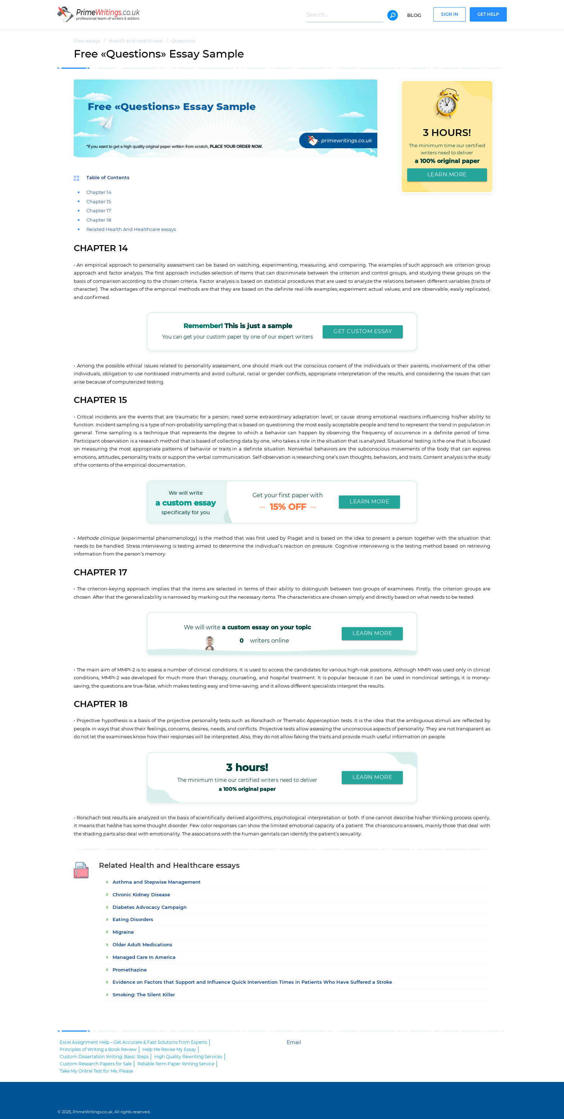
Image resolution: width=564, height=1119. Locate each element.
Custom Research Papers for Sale (96, 1064)
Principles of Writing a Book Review (98, 1049)
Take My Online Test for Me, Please (96, 1071)
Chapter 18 (98, 220)
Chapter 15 (98, 202)
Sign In (449, 15)
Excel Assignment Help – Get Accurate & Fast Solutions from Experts (133, 1042)
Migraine (123, 932)
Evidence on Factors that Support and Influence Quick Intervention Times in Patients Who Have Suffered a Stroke (252, 982)
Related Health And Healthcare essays (131, 229)
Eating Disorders (133, 920)
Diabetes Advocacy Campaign (150, 907)
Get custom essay (362, 331)
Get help (488, 15)
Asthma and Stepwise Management (157, 882)
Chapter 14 (99, 192)
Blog (414, 15)
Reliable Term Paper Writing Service (175, 1064)
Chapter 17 (98, 211)
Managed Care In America (144, 957)
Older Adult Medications (142, 945)
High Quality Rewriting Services (188, 1057)
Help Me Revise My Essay (169, 1049)
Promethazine (130, 970)
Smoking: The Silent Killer (144, 995)
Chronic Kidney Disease (141, 895)
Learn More (447, 174)
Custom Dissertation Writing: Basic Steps (104, 1057)
